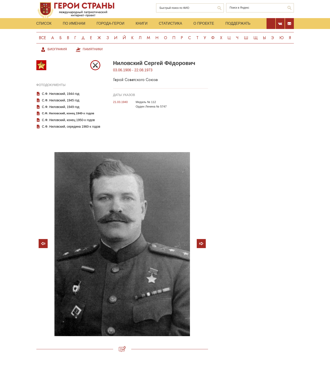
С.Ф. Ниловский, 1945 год (61, 100)
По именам (74, 23)
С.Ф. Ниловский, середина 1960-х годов (71, 126)
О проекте (203, 23)
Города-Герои (110, 23)
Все (42, 38)
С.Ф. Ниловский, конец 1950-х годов (68, 120)
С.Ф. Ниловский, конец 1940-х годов (68, 113)
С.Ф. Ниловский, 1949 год (61, 107)
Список (44, 23)
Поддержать (237, 23)
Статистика (170, 23)
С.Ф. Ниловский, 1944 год (61, 94)
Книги (142, 23)
